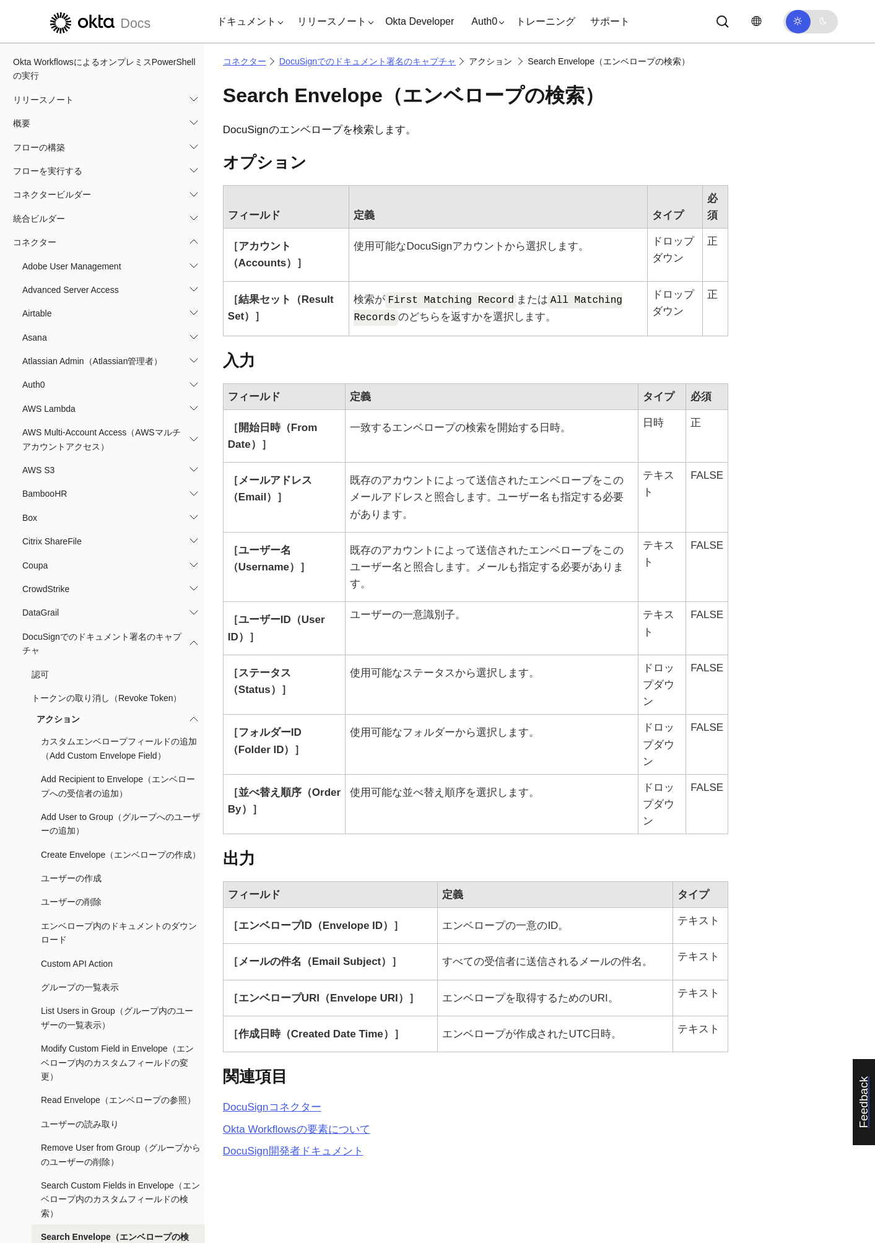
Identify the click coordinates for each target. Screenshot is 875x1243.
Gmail (33, 559)
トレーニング (545, 21)
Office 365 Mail (51, 1195)
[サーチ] (723, 22)
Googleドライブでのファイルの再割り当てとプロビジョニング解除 (101, 660)
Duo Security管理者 (60, 425)
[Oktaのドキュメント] (98, 21)
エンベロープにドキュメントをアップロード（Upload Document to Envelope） (119, 371)
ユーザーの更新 (71, 341)
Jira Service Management (71, 881)
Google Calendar (55, 582)
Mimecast (40, 1052)
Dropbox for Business (63, 402)
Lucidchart (42, 929)
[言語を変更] (756, 21)
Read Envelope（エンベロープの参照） (118, 118)
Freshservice (47, 497)
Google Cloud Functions (68, 606)
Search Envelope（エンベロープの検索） (115, 262)
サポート (610, 21)
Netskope (40, 1123)
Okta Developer (419, 21)
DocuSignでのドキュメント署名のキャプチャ (367, 61)
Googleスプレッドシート (71, 691)
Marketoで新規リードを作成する (85, 952)
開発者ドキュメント (293, 1151)
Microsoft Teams (53, 1028)
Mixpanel (39, 1076)
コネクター (244, 61)
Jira (29, 858)
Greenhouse (46, 739)
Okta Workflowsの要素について (296, 1129)
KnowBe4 (40, 905)
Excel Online (46, 473)
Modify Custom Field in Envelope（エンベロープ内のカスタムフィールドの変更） (117, 81)
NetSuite (39, 1147)
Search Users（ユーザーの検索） (106, 293)
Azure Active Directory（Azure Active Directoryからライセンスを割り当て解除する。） (100, 991)
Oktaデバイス (49, 1218)
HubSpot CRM (50, 786)
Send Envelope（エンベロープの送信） (118, 316)
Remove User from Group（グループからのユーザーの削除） (121, 173)
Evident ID (42, 450)
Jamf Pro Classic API (62, 834)
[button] (247, 21)
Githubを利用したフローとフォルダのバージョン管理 (100, 527)
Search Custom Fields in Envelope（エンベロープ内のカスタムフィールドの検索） (120, 218)
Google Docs (47, 630)
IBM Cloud (42, 810)
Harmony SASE (52, 762)
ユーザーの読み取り (80, 142)
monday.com (46, 1099)
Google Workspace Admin (72, 715)
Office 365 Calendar (60, 1170)
